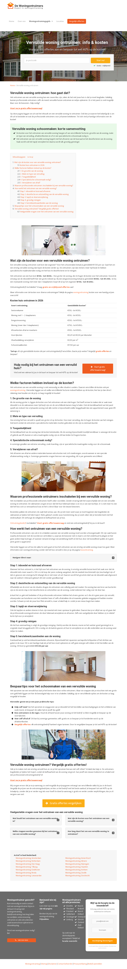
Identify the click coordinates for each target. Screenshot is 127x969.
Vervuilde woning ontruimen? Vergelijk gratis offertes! (37, 208)
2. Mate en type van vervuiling (32, 174)
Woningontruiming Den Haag (28, 864)
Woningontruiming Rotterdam (28, 861)
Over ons (22, 21)
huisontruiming (87, 550)
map (45, 964)
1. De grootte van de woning (31, 171)
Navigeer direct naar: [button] (22, 557)
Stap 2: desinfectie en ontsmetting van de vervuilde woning (44, 194)
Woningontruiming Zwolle (75, 872)
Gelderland (70, 914)
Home (11, 21)
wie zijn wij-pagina (49, 907)
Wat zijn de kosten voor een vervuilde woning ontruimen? (37, 162)
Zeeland (81, 922)
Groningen (70, 916)
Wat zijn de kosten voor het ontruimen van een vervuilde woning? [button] (88, 820)
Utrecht (81, 919)
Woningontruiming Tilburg (27, 867)
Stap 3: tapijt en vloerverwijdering (34, 197)
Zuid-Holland (81, 926)
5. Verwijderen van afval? (30, 182)
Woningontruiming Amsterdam (28, 858)
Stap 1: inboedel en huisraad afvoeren (35, 191)
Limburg (69, 919)
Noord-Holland (81, 913)
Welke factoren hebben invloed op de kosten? (32, 168)
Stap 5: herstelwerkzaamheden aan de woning (39, 203)
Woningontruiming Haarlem (76, 867)
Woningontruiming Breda (26, 872)
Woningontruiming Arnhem (76, 869)
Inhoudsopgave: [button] (19, 157)
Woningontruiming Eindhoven (28, 869)
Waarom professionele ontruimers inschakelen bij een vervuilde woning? (43, 185)
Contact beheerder (65, 964)
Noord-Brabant (81, 907)
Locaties (60, 21)
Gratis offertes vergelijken (63, 803)
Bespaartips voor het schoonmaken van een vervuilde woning (39, 206)
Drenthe (69, 906)
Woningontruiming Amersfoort (78, 858)
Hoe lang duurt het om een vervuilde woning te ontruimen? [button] (88, 833)
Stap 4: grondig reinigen (30, 200)
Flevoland (70, 908)
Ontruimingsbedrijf (18, 523)
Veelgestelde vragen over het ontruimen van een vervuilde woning (46, 211)
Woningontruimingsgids (39, 21)
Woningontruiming (32, 964)
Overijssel (81, 916)
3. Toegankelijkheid (28, 177)
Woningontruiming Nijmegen (77, 864)
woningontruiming (80, 292)
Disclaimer (52, 964)
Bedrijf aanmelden (95, 964)
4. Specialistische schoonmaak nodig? (35, 179)
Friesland (69, 911)
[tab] (63, 558)
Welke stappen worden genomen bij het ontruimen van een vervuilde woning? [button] (35, 833)
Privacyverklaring (80, 964)
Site (42, 964)
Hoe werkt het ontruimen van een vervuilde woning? (36, 188)
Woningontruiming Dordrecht (77, 875)
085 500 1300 (21, 940)
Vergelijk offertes (76, 21)
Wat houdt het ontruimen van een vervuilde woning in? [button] (35, 820)
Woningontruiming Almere (76, 861)
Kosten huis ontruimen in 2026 (32, 165)
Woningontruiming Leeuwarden (28, 875)
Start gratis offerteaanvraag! (97, 368)
